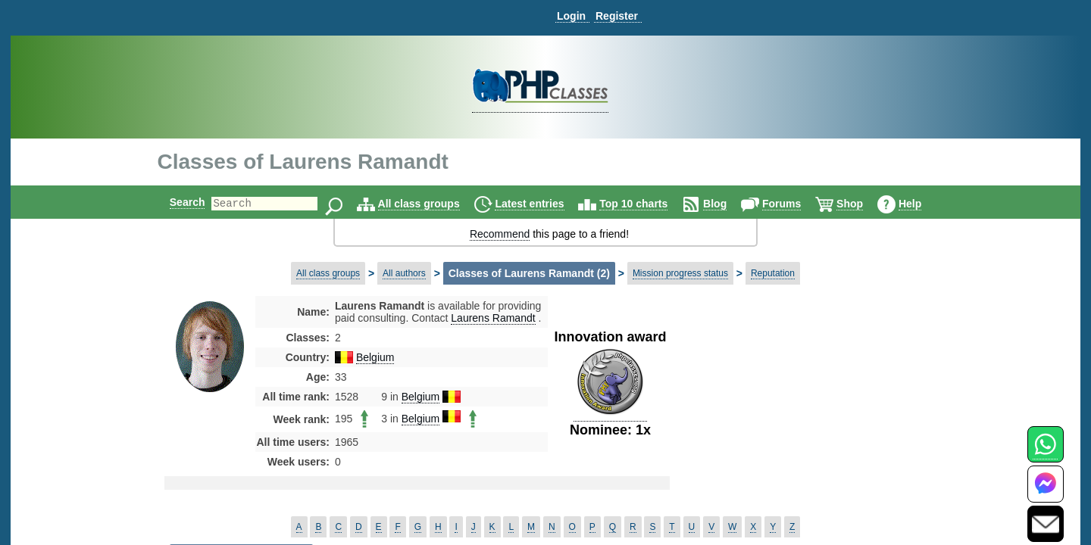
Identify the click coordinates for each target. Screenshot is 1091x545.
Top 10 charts (646, 204)
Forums (794, 204)
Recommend (500, 234)
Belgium (375, 357)
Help (922, 204)
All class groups (432, 204)
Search (174, 202)
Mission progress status (680, 273)
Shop (862, 204)
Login (571, 16)
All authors (404, 273)
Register (617, 16)
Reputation (773, 273)
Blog (727, 204)
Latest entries (542, 204)
